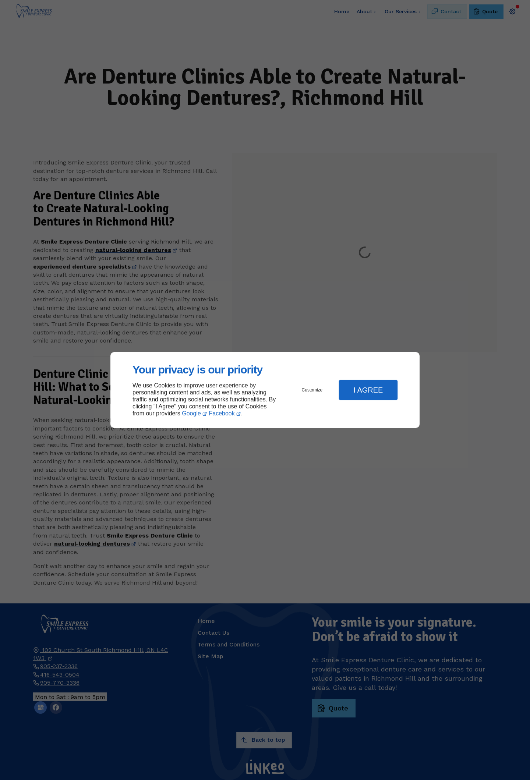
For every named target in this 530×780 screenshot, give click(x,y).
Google (191, 413)
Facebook (222, 413)
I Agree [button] (368, 390)
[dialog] (265, 390)
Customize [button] (312, 390)
